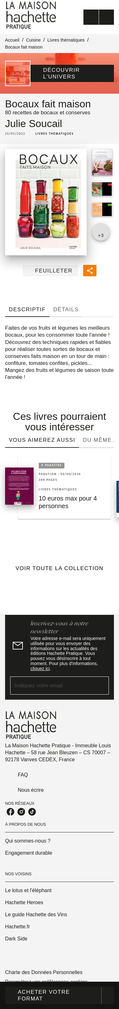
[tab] (27, 309)
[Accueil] (31, 15)
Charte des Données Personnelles (44, 972)
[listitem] (10, 811)
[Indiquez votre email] (51, 685)
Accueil (12, 40)
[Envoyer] (101, 685)
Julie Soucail (33, 123)
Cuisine (33, 40)
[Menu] (98, 17)
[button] (72, 73)
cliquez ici (40, 668)
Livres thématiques (66, 40)
